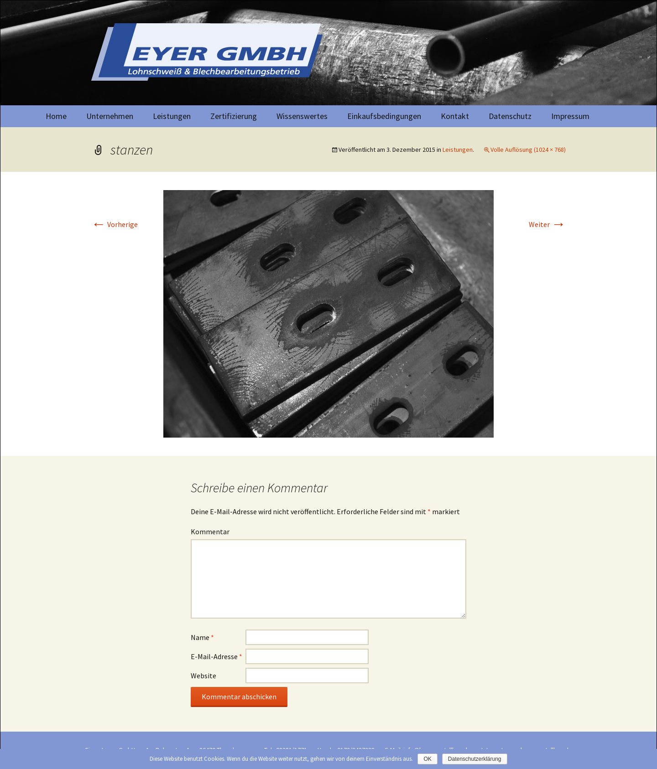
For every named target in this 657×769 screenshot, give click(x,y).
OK (427, 759)
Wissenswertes (302, 116)
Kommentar (210, 531)
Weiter (547, 224)
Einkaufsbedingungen (384, 116)
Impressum (570, 116)
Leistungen (172, 116)
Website (203, 675)
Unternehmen (109, 116)
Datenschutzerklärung (474, 759)
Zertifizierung (233, 116)
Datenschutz (510, 116)
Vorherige (114, 224)
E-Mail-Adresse (216, 656)
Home (56, 116)
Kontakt (455, 116)
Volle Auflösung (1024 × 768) (528, 149)
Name (202, 637)
